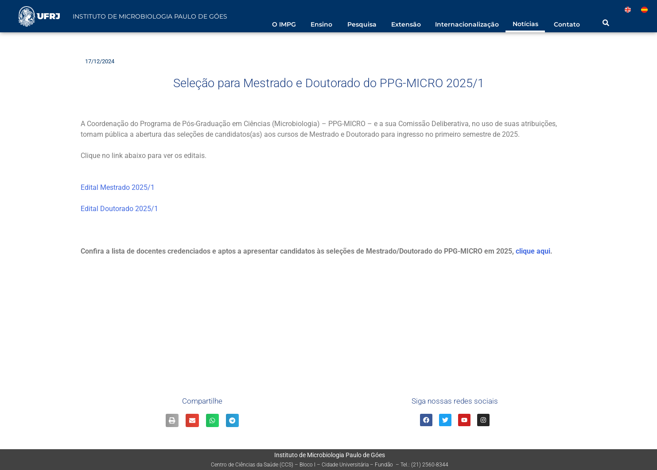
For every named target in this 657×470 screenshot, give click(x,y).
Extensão (406, 24)
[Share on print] (172, 420)
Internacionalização (467, 24)
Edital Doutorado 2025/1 (119, 208)
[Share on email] (192, 420)
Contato (567, 24)
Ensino (321, 24)
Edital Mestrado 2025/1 (118, 187)
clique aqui (533, 251)
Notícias (525, 24)
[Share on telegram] (232, 420)
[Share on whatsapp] (212, 420)
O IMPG (284, 24)
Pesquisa (362, 24)
